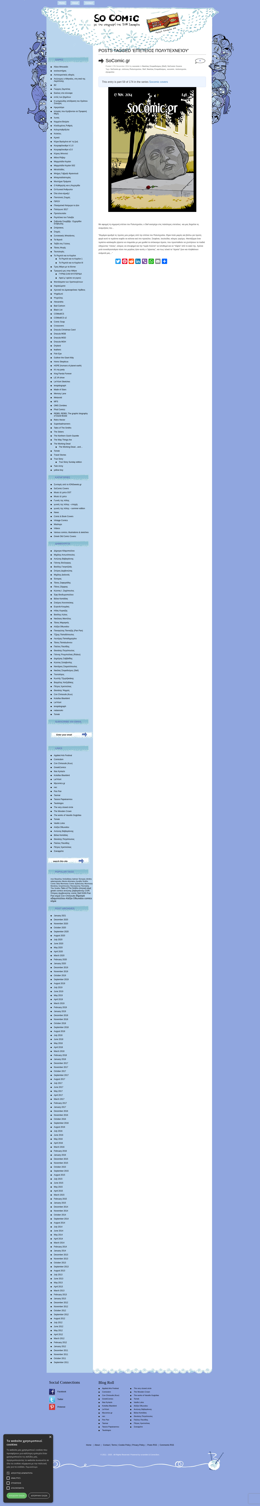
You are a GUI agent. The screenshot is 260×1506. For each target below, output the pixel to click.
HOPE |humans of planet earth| (67, 365)
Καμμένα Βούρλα (61, 121)
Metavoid (58, 397)
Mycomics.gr (59, 783)
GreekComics (60, 767)
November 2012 (61, 1306)
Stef (144, 69)
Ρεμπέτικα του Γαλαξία (64, 217)
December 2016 (61, 1111)
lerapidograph (60, 385)
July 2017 (58, 1083)
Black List (58, 310)
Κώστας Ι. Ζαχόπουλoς (64, 591)
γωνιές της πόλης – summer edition (69, 508)
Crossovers (59, 326)
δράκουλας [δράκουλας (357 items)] (79, 884)
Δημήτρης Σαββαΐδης (63, 658)
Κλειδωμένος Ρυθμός (63, 125)
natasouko (58, 710)
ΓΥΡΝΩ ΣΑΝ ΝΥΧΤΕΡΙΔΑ (70, 274)
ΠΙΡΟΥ (57, 201)
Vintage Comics (61, 520)
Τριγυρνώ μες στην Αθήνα (65, 271)
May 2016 (58, 1139)
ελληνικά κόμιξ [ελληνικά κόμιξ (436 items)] (85, 888)
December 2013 (61, 1255)
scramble (144, 1455)
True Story (58, 459)
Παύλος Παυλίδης (61, 646)
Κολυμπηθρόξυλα (61, 129)
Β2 (55, 85)
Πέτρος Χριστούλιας (62, 686)
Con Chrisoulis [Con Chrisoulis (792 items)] (68, 896)
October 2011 (60, 1358)
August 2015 (59, 1175)
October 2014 (60, 1215)
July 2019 (58, 987)
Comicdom (58, 759)
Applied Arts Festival (63, 755)
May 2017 (58, 1091)
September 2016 (61, 1123)
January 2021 (60, 915)
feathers (57, 350)
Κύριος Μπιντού (61, 153)
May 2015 (58, 1187)
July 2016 (58, 1131)
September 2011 (61, 1362)
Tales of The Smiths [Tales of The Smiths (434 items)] (69, 888)
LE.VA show (59, 377)
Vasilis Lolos (59, 823)
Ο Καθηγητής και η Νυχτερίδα (67, 185)
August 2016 (59, 1127)
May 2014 (58, 1235)
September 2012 (61, 1314)
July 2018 (58, 1035)
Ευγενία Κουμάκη (61, 606)
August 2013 (59, 1270)
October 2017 (60, 1071)
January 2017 (60, 1107)
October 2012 (60, 1310)
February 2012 (60, 1342)
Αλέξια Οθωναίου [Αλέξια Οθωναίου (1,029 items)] (75, 898)
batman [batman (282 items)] (75, 879)
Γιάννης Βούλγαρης (62, 563)
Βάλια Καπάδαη (61, 599)
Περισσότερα (31, 1467)
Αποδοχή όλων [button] (17, 1495)
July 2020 (58, 939)
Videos (57, 528)
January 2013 (60, 1298)
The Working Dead (62, 444)
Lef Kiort (57, 702)
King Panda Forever (63, 373)
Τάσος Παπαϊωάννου (63, 642)
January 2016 (60, 1155)
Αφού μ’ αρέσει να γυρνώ (70, 278)
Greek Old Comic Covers (65, 536)
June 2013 (58, 1278)
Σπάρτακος (59, 228)
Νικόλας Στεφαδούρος (156, 69)
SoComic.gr (118, 60)
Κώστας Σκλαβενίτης (63, 662)
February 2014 (60, 1247)
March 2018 (59, 1051)
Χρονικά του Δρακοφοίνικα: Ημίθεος (69, 290)
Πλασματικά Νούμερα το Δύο (66, 205)
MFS (56, 401)
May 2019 (58, 995)
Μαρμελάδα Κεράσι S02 (64, 165)
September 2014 (61, 1219)
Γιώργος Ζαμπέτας (62, 89)
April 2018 (58, 1047)
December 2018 (61, 1015)
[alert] (28, 1468)
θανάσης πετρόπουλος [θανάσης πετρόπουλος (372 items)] (60, 886)
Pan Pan (58, 791)
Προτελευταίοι (60, 213)
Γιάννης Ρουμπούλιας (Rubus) (67, 654)
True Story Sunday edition (70, 462)
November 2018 (61, 1019)
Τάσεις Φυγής (60, 247)
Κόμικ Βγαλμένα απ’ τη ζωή (66, 141)
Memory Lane (60, 393)
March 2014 (59, 1243)
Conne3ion (154, 1455)
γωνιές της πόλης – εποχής (66, 504)
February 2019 (60, 1007)
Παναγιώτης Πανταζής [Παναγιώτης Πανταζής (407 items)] (79, 886)
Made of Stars (60, 389)
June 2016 (58, 1135)
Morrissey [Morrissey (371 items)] (89, 884)
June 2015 (58, 1183)
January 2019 (60, 1011)
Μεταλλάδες (59, 169)
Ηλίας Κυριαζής (60, 610)
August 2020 (59, 935)
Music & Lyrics (60, 496)
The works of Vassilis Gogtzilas (67, 815)
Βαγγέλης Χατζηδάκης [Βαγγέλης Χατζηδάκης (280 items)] (63, 879)
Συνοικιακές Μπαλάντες (64, 236)
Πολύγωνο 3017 (61, 209)
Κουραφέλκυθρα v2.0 (63, 149)
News (56, 512)
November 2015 (61, 1163)
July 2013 (58, 1274)
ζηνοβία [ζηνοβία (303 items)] (79, 881)
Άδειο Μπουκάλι (61, 67)
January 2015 (60, 1203)
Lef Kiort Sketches (62, 381)
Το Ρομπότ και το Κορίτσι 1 (71, 259)
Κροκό (57, 137)
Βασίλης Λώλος (60, 614)
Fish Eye (58, 354)
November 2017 (61, 1067)
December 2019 (61, 967)
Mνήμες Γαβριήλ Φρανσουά (66, 173)
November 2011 (61, 1354)
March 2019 (59, 1003)
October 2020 (60, 927)
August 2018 (59, 1031)
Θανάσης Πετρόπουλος (64, 650)
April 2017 (58, 1095)
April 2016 (58, 1143)
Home (62, 3)
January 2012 (60, 1346)
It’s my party (59, 369)
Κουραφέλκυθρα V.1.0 (63, 145)
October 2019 (60, 975)
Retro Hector (59, 420)
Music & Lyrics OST (62, 492)
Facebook (61, 1391)
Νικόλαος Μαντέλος (62, 618)
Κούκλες (57, 133)
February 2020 (60, 959)
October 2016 (60, 1119)
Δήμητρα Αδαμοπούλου (64, 551)
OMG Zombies (60, 405)
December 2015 (61, 1159)
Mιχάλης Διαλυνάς (62, 575)
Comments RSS (167, 1445)
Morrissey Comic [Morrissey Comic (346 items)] (67, 884)
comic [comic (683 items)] (74, 893)
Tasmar (57, 795)
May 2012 (58, 1330)
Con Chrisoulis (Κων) (63, 694)
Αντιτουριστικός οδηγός (64, 75)
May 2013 (58, 1282)
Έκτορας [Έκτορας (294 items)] (82, 879)
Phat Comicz (59, 409)
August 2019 (59, 983)
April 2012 (58, 1334)
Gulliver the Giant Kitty (64, 358)
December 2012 (61, 1302)
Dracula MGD (60, 338)
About (75, 3)
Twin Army (58, 466)
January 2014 (60, 1251)
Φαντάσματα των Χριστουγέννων (68, 282)
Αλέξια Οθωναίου (61, 626)
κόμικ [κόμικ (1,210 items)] (53, 901)
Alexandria (58, 302)
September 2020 (61, 931)
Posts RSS (152, 1445)
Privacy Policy (138, 1445)
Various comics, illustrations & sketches (71, 532)
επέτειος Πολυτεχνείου (131, 69)
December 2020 (61, 919)
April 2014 (58, 1239)
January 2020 (60, 963)
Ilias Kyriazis (59, 771)
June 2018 (58, 1039)
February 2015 (60, 1199)
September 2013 (61, 1266)
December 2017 (61, 1063)
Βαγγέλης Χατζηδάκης (63, 682)
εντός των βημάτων (62, 97)
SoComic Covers (61, 488)
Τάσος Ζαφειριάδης (62, 583)
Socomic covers (158, 81)
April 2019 (58, 999)
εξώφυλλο (110, 72)
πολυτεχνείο (180, 69)
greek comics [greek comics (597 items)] (57, 890)
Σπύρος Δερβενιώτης (63, 571)
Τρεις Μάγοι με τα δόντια (65, 267)
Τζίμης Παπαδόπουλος (64, 634)
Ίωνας (56, 118)
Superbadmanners (62, 424)
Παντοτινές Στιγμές (62, 197)
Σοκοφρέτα (59, 851)
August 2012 (59, 1318)
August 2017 (59, 1079)
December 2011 (61, 1350)
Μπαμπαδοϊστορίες (62, 177)
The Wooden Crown (63, 811)
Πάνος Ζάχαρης (61, 587)
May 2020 (58, 947)
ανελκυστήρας (60, 71)
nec (55, 787)
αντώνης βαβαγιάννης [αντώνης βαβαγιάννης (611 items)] (74, 890)
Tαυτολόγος (59, 674)
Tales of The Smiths (62, 428)
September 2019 (61, 979)
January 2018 (60, 1059)
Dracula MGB (60, 334)
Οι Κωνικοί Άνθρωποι (63, 189)
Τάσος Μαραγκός (61, 622)
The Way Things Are (63, 440)
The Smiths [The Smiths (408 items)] (55, 888)
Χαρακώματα (59, 286)
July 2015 (58, 1179)
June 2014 (58, 1231)
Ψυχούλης (58, 298)
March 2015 (59, 1195)
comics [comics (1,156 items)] (88, 898)
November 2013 (61, 1259)
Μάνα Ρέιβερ (59, 157)
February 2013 (60, 1294)
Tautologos (59, 803)
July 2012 (58, 1322)
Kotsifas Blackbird (62, 698)
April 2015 (58, 1191)
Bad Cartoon (59, 306)
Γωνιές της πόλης (61, 500)
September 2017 (61, 1075)
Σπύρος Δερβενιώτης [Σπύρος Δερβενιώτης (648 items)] (60, 893)
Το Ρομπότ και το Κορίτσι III (71, 263)
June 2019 (58, 991)
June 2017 (58, 1087)
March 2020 (59, 955)
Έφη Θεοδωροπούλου (63, 595)
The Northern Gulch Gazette (66, 436)
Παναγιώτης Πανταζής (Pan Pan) (68, 630)
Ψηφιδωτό (58, 294)
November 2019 (61, 971)
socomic (170, 69)
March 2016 (59, 1147)
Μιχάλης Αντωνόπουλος (64, 555)
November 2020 (61, 923)
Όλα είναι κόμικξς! (61, 193)
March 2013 (59, 1290)
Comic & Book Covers (63, 516)
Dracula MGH (60, 342)
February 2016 (60, 1151)
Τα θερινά (58, 240)
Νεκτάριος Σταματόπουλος (65, 666)
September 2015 (61, 1171)
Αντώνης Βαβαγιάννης (63, 559)
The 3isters (59, 432)
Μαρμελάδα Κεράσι (62, 161)
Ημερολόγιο (59, 107)
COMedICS (59, 314)
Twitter (60, 1399)
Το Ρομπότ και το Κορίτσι (65, 255)
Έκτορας (58, 579)
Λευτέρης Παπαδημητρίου (65, 638)
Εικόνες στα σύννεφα (63, 93)
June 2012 (58, 1326)
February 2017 (60, 1103)
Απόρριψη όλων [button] (39, 1495)
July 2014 (58, 1227)
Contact (89, 3)
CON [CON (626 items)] (87, 890)
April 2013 (58, 1286)
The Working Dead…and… (71, 447)
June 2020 (58, 943)
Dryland (57, 346)
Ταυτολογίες (59, 251)
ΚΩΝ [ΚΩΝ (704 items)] (84, 893)
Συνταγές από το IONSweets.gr (67, 484)
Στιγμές (57, 232)
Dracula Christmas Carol (65, 330)
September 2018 (61, 1027)
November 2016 (61, 1115)
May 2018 (58, 1043)
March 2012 (59, 1338)
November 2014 (61, 1211)
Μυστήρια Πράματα (62, 181)
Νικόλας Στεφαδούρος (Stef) (66, 670)
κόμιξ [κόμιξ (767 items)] (57, 896)
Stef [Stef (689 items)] (79, 893)
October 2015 (60, 1167)
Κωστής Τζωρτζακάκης (64, 678)
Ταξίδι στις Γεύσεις (62, 243)
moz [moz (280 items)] (52, 879)
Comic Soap (59, 322)
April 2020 (58, 951)
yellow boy (58, 470)
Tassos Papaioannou (63, 799)
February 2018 (60, 1055)
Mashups (58, 524)
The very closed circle (63, 807)
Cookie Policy (125, 1445)
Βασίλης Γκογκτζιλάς (63, 567)
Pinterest (61, 1407)
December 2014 (61, 1207)
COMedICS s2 (60, 318)
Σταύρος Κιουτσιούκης (63, 603)
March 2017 (59, 1099)
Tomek (57, 451)
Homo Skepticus (61, 362)
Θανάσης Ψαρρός (62, 690)
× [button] (50, 1437)
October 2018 (60, 1023)
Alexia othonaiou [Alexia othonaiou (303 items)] (68, 881)
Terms (114, 1445)
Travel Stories (60, 455)
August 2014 (59, 1223)
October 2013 (60, 1263)
